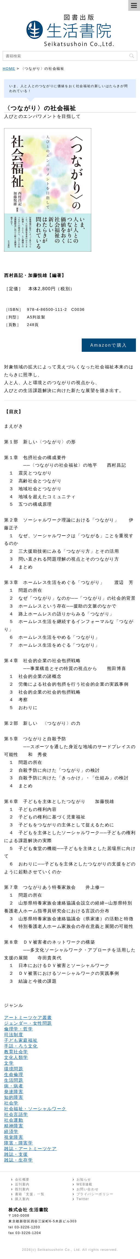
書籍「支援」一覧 (30, 1194)
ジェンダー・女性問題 (28, 1023)
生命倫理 (13, 1074)
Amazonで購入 (108, 345)
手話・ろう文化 (21, 1046)
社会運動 (13, 1120)
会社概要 (22, 1179)
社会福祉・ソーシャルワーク (35, 1108)
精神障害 (13, 1126)
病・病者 (13, 1086)
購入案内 (22, 1199)
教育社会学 (16, 1051)
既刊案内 (22, 1189)
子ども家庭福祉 (21, 1040)
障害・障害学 (18, 1143)
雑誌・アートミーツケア (30, 1148)
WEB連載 (85, 1184)
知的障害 (13, 1097)
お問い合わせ (88, 1189)
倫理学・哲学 (18, 1029)
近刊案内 (22, 1184)
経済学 (11, 1131)
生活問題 (13, 1080)
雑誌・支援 (16, 1154)
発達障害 (13, 1091)
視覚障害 (13, 1137)
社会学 (11, 1103)
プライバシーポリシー (95, 1194)
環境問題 (13, 1069)
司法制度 (13, 1034)
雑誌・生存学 (18, 1160)
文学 (9, 1063)
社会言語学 (16, 1114)
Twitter (83, 1199)
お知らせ (84, 1179)
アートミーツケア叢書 (28, 1017)
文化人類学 (16, 1057)
